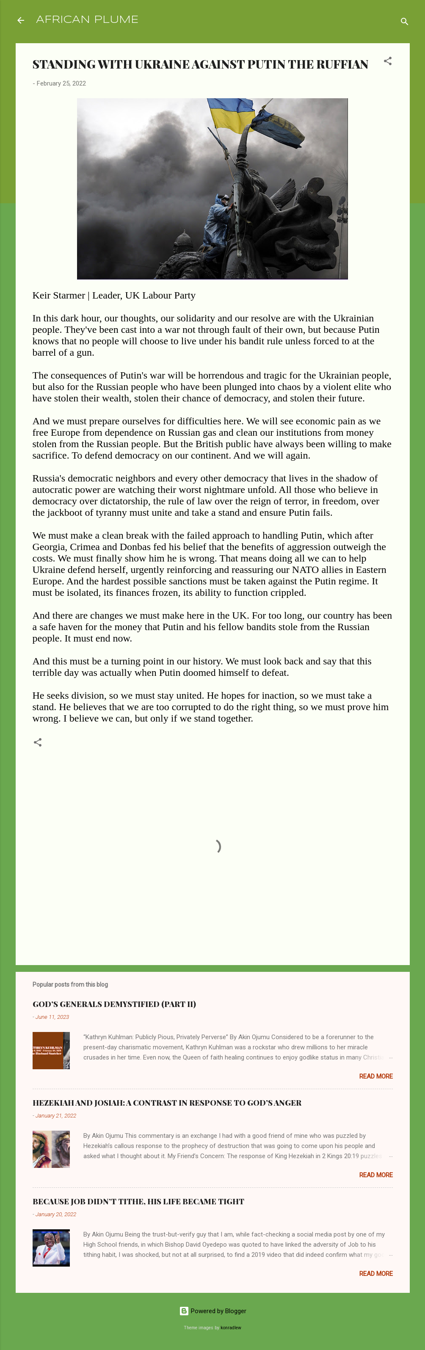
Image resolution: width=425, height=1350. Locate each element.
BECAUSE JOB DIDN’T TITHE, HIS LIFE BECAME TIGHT (138, 1201)
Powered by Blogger (212, 1311)
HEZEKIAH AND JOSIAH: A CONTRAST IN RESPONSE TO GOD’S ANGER (167, 1103)
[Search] (405, 23)
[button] (388, 62)
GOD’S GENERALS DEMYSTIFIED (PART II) (114, 1004)
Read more (376, 1076)
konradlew (231, 1328)
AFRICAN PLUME (87, 20)
